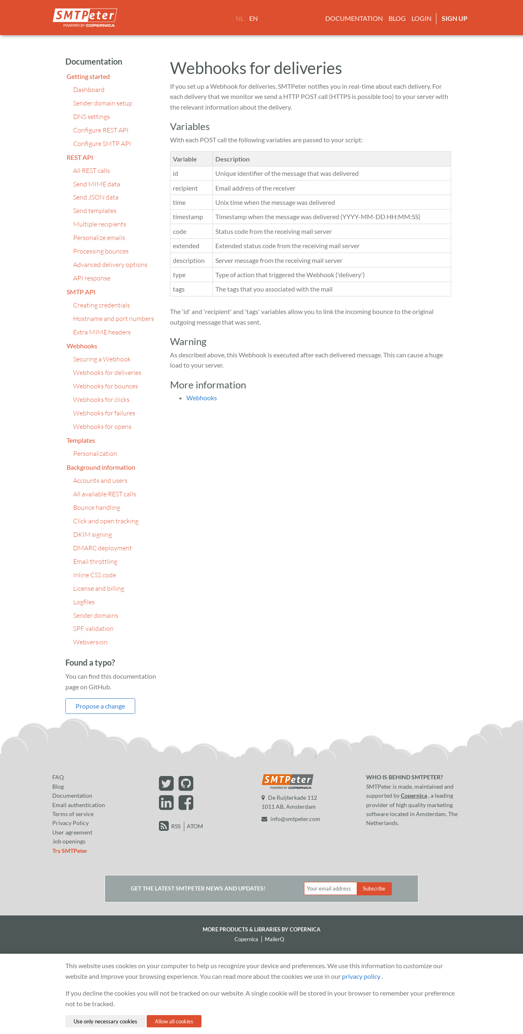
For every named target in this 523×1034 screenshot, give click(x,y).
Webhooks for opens (102, 426)
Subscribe (374, 888)
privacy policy (361, 976)
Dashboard (89, 89)
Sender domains (95, 615)
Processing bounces (101, 251)
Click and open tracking (106, 521)
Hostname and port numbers (113, 318)
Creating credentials (101, 305)
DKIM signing (92, 534)
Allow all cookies (174, 1021)
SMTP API (81, 292)
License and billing (98, 588)
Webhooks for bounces (105, 386)
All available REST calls (104, 494)
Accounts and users (100, 480)
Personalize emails (99, 237)
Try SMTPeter (69, 850)
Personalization (95, 453)
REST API (80, 157)
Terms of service (73, 813)
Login (421, 18)
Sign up (454, 18)
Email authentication (78, 804)
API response (91, 278)
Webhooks (82, 346)
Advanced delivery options (110, 264)
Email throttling (95, 561)
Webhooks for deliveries (107, 372)
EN (253, 18)
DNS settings (91, 116)
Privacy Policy (70, 822)
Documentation (354, 18)
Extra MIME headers (102, 332)
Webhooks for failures (104, 413)
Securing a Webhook (102, 359)
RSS (176, 826)
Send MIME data (96, 184)
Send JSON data (95, 197)
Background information (101, 467)
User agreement (72, 832)
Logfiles (84, 602)
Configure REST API (101, 130)
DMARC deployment (102, 548)
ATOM (195, 826)
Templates (81, 440)
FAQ (58, 777)
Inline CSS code (94, 575)
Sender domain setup (102, 103)
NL (240, 18)
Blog (397, 18)
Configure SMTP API (102, 143)
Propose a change (100, 706)
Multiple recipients (99, 224)
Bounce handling (96, 507)
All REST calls (91, 170)
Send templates (94, 210)
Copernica (414, 795)
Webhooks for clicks (101, 399)
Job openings (68, 841)
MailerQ (274, 939)
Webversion (90, 642)
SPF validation (93, 628)
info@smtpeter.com (291, 818)
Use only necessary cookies (105, 1021)
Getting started (88, 76)
